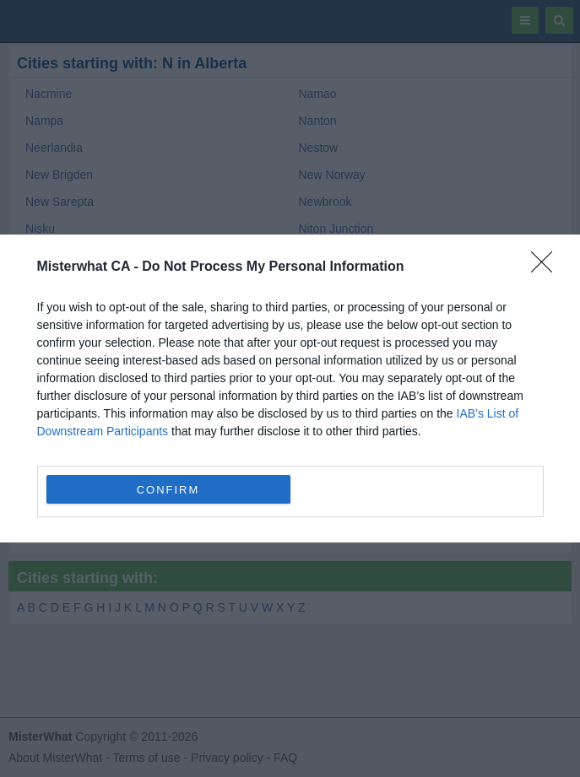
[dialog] (290, 388)
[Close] (547, 267)
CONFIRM (168, 489)
